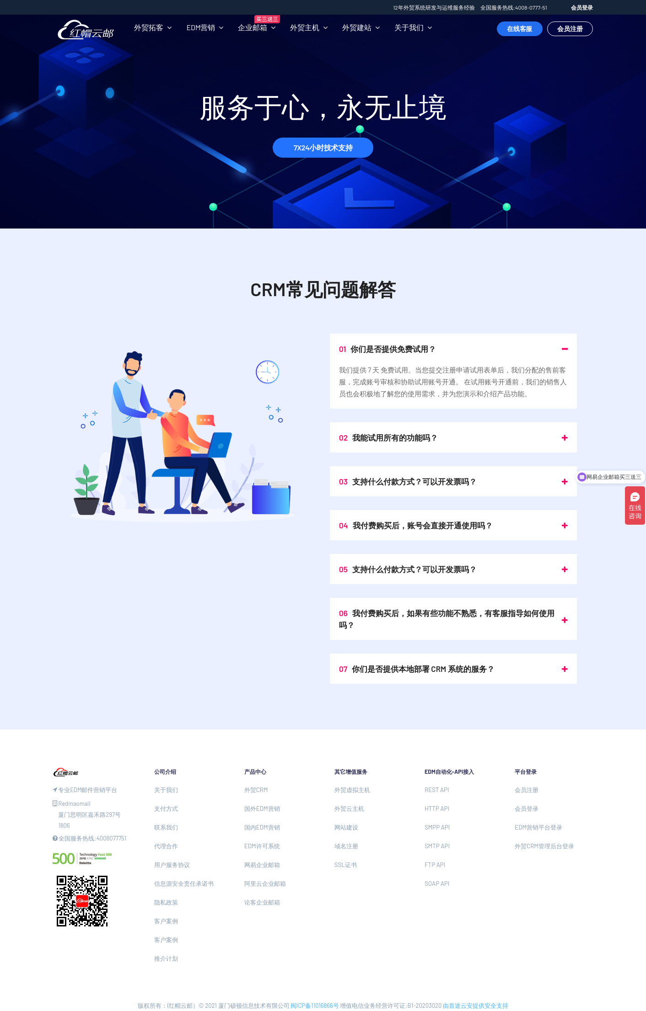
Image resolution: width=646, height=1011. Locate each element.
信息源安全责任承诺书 (184, 883)
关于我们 (409, 27)
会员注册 (570, 28)
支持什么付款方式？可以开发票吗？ (408, 481)
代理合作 (166, 846)
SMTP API (437, 846)
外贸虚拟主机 (352, 789)
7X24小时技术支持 (323, 147)
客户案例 (166, 921)
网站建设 (346, 827)
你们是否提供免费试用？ (387, 348)
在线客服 (519, 28)
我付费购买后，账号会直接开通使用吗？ (416, 525)
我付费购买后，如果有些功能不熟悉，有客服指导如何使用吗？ (446, 618)
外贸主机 (304, 27)
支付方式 (166, 808)
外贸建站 (356, 27)
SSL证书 (345, 864)
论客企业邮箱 (262, 902)
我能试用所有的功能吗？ (388, 437)
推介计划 (166, 958)
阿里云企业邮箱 (265, 883)
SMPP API (437, 827)
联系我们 (166, 827)
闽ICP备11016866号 (315, 1005)
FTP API (435, 864)
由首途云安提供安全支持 (475, 1005)
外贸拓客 (148, 27)
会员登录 (582, 7)
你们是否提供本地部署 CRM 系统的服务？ (417, 668)
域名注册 (346, 846)
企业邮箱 (252, 27)
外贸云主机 (349, 808)
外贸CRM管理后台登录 (544, 846)
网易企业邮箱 (262, 864)
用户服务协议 (172, 864)
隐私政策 (166, 902)
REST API (437, 789)
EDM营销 (200, 27)
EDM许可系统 (262, 846)
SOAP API (437, 883)
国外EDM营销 (262, 808)
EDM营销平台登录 (538, 827)
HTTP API (437, 808)
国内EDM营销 (262, 827)
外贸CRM (256, 789)
